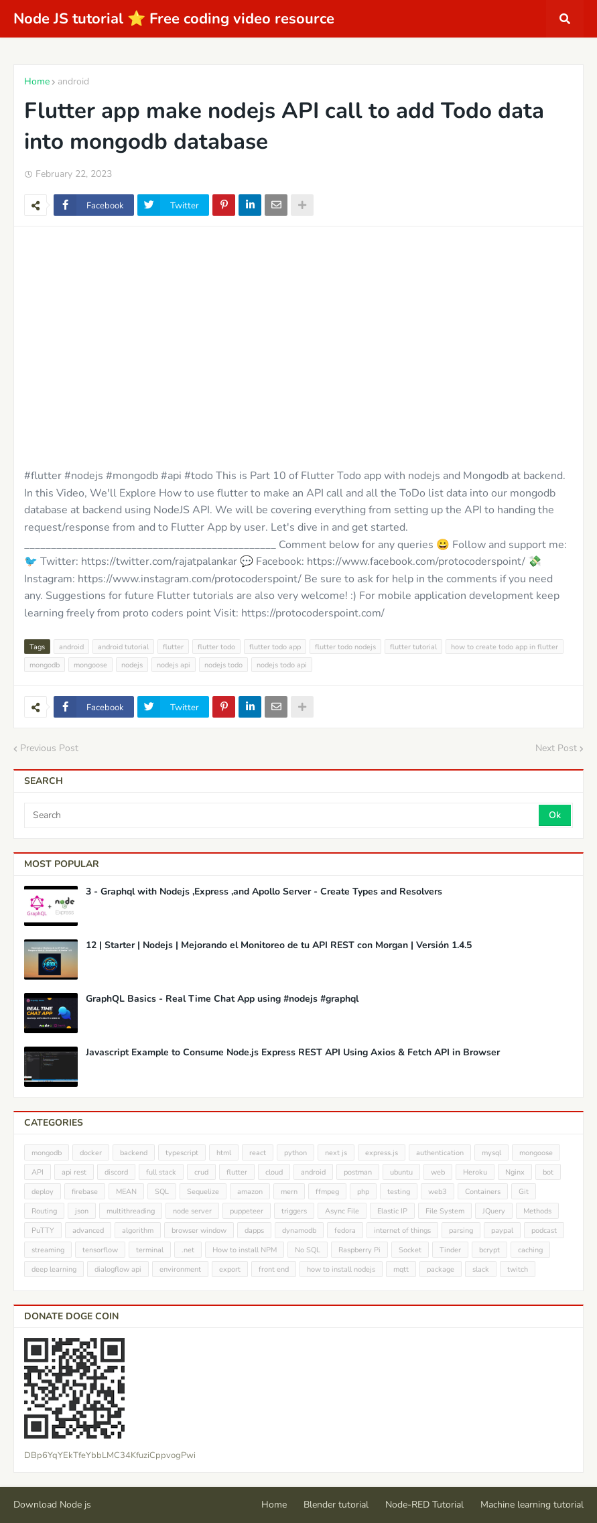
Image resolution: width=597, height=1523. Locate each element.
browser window (199, 1231)
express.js (381, 1153)
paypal (502, 1231)
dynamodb (299, 1231)
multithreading (131, 1211)
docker (91, 1153)
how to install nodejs (341, 1269)
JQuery (493, 1211)
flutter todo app (275, 647)
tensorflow (100, 1250)
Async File (342, 1211)
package (440, 1269)
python (295, 1153)
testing (398, 1192)
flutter (173, 647)
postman (358, 1172)
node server (192, 1211)
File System (444, 1211)
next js (336, 1153)
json (81, 1211)
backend (133, 1153)
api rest (74, 1172)
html (223, 1153)
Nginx (515, 1172)
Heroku (475, 1172)
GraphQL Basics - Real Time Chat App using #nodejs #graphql (222, 999)
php (363, 1192)
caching (530, 1250)
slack (480, 1269)
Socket (410, 1250)
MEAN (126, 1192)
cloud (274, 1172)
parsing (461, 1231)
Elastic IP (392, 1211)
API (37, 1172)
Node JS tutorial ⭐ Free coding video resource (173, 19)
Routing (44, 1211)
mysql (491, 1153)
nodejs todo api (282, 665)
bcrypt (489, 1250)
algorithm (137, 1231)
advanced (88, 1231)
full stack (161, 1172)
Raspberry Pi (359, 1250)
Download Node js (52, 1504)
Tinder (450, 1250)
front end (274, 1269)
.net (188, 1250)
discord (116, 1172)
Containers (483, 1192)
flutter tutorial (413, 647)
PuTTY (42, 1231)
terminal (149, 1250)
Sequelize (203, 1192)
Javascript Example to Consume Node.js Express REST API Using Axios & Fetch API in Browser (293, 1053)
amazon (250, 1192)
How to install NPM (244, 1250)
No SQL (307, 1250)
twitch (517, 1269)
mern (289, 1192)
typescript (181, 1153)
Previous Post (49, 748)
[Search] (282, 815)
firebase (85, 1192)
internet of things (402, 1231)
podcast (544, 1231)
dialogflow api (117, 1269)
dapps (254, 1231)
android (73, 81)
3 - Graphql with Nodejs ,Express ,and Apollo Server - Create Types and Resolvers (264, 892)
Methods (537, 1211)
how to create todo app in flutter (504, 647)
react (257, 1153)
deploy (42, 1192)
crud (201, 1172)
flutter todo (216, 647)
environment (180, 1269)
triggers (294, 1211)
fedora (345, 1231)
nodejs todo (223, 665)
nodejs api (173, 665)
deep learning (53, 1269)
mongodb (44, 665)
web (438, 1172)
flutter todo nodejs (345, 647)
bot (548, 1172)
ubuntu (401, 1172)
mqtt (401, 1269)
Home (37, 81)
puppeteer (246, 1211)
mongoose (90, 665)
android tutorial (123, 647)
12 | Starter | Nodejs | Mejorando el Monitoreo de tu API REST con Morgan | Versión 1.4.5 (279, 945)
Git (524, 1192)
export (230, 1269)
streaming (47, 1250)
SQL (162, 1192)
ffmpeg (327, 1192)
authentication (440, 1153)
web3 (437, 1192)
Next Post (556, 748)
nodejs (132, 665)
